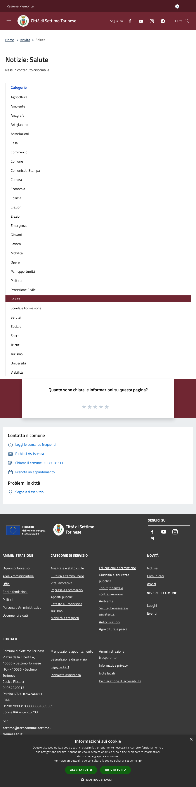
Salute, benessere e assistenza (113, 611)
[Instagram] (150, 21)
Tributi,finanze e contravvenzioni (111, 591)
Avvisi (151, 583)
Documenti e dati (15, 615)
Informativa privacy (113, 665)
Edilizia (16, 198)
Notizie (152, 568)
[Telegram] (161, 21)
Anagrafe (17, 115)
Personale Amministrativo (22, 607)
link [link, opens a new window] (140, 761)
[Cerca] (186, 21)
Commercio (19, 152)
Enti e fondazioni (15, 591)
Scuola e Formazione (26, 308)
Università (18, 363)
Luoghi (152, 605)
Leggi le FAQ (60, 667)
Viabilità (17, 372)
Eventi (152, 613)
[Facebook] (128, 21)
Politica (16, 280)
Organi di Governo (16, 568)
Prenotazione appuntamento (72, 651)
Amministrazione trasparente (111, 654)
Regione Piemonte (20, 6)
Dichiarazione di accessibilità (120, 681)
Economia (18, 188)
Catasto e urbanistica (66, 604)
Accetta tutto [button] (81, 770)
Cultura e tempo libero (67, 576)
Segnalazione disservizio (69, 659)
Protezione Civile (23, 289)
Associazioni (20, 133)
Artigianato (19, 124)
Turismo (17, 354)
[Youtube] (139, 21)
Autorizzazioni (109, 622)
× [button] (191, 739)
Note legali (107, 673)
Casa (14, 143)
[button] (98, 779)
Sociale (16, 326)
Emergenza (19, 225)
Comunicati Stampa (25, 170)
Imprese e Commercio (67, 590)
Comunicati (155, 576)
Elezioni (16, 207)
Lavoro (16, 243)
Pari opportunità (23, 271)
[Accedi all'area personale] (177, 6)
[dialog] (98, 761)
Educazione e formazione (117, 567)
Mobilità (17, 253)
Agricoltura (19, 97)
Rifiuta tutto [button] (115, 769)
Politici (8, 599)
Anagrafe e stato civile (67, 568)
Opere (15, 262)
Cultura (16, 179)
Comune (17, 161)
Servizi (16, 317)
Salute (15, 299)
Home (9, 39)
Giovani (16, 234)
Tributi (15, 344)
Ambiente (18, 106)
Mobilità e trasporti (65, 618)
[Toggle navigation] (8, 20)
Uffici (6, 583)
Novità (25, 39)
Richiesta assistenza (66, 675)
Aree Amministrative (18, 576)
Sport (15, 335)
